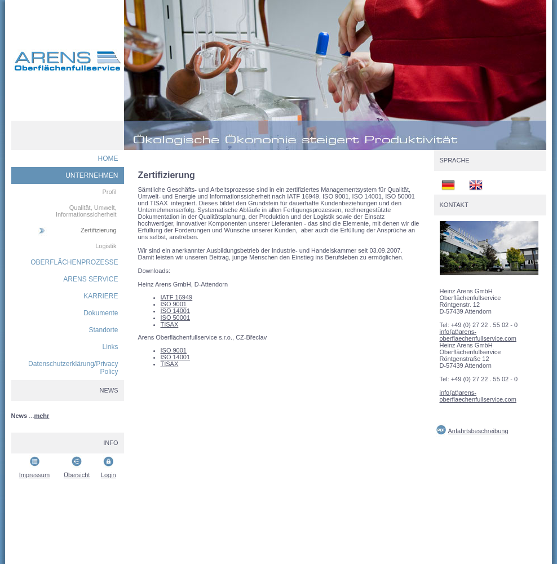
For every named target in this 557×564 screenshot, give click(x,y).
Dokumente (100, 313)
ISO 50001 (176, 317)
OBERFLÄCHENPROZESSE (74, 262)
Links (110, 347)
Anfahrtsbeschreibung (478, 431)
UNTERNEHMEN (91, 175)
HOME (108, 158)
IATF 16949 (177, 297)
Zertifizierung (99, 230)
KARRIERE (100, 296)
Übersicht (77, 475)
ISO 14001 (176, 310)
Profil (109, 191)
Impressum (34, 475)
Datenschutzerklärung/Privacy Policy (73, 368)
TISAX (170, 324)
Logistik (105, 246)
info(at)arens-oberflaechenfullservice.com (478, 335)
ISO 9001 (174, 304)
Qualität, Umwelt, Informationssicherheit (86, 211)
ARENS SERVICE (90, 279)
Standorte (103, 330)
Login (108, 475)
